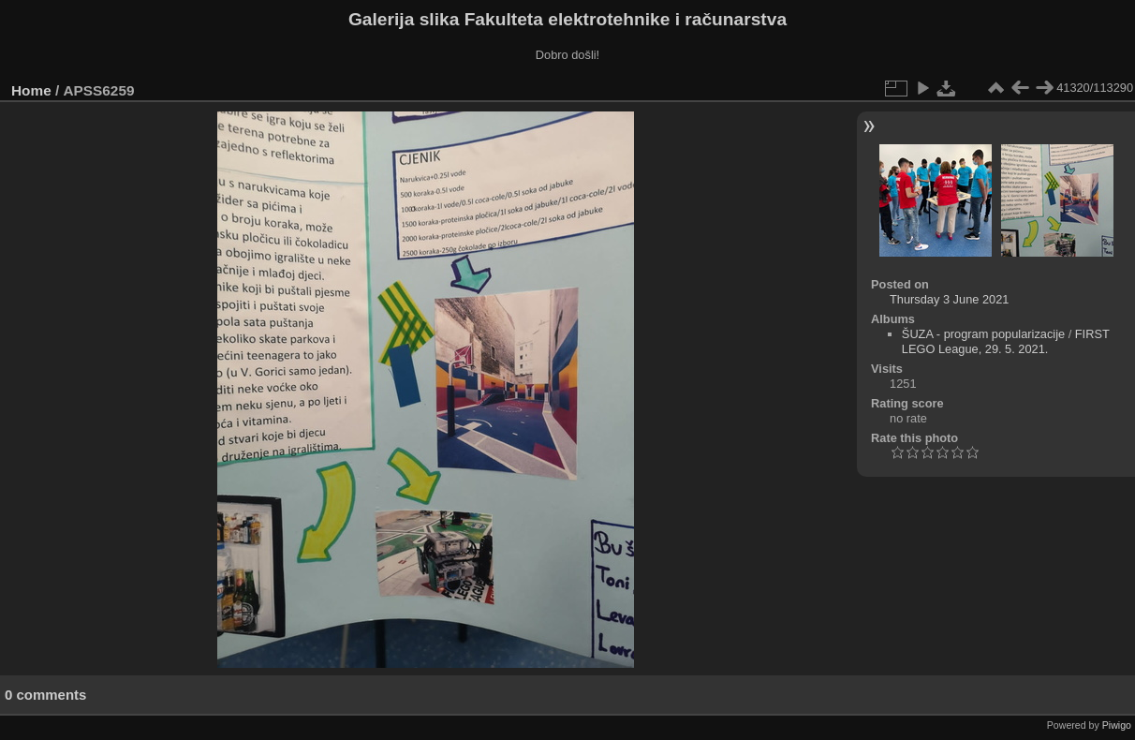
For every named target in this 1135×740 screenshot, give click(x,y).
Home (31, 90)
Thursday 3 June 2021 (949, 299)
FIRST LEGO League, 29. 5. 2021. (1006, 341)
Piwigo (1116, 725)
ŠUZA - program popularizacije (983, 334)
